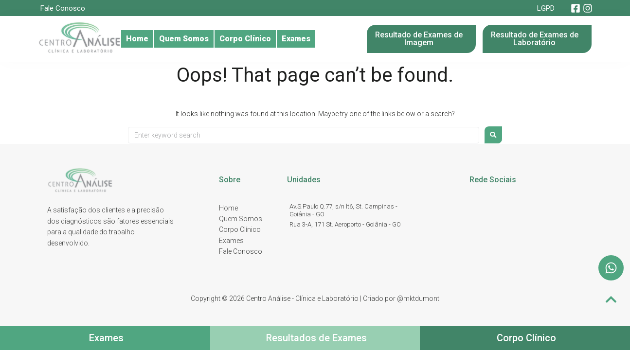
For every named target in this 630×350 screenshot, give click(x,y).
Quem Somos (195, 39)
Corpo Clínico (265, 39)
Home (140, 39)
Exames (323, 39)
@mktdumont (418, 298)
